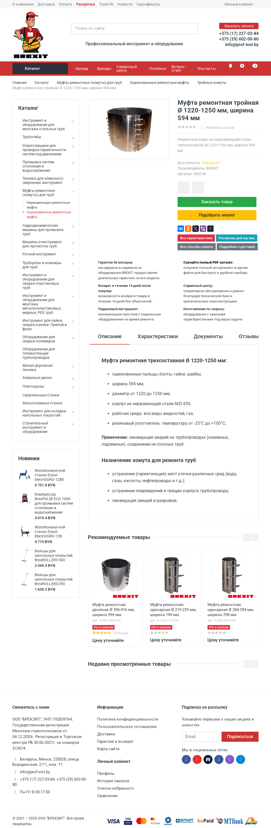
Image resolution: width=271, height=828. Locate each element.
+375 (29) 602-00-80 (239, 39)
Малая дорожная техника (35, 367)
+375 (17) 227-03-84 (239, 33)
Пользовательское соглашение (127, 726)
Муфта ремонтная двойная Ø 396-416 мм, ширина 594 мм (113, 609)
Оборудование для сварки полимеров (36, 339)
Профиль (105, 773)
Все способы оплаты (196, 247)
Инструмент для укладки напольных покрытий (42, 413)
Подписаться (240, 736)
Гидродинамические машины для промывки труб (41, 229)
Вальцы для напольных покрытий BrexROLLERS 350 (54, 579)
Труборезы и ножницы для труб (39, 265)
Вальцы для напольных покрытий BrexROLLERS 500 (54, 555)
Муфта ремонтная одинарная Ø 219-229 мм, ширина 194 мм (173, 609)
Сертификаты (148, 4)
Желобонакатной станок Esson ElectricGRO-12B (50, 531)
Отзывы (249, 336)
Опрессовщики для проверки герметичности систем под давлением (42, 149)
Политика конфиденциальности (127, 719)
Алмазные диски (35, 377)
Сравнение (107, 795)
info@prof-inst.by (242, 44)
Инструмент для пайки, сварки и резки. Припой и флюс (42, 324)
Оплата (65, 4)
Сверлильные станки (38, 395)
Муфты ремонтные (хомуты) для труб (36, 192)
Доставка (46, 4)
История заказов (113, 781)
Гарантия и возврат (115, 741)
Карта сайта (108, 748)
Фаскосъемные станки (40, 403)
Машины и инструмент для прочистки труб (40, 244)
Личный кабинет (240, 4)
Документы (208, 336)
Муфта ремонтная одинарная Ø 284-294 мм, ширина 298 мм (230, 609)
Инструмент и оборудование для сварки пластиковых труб (38, 281)
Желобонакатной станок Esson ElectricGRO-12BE (50, 475)
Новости (125, 4)
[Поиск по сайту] (129, 28)
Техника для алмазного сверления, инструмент (40, 180)
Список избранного (115, 788)
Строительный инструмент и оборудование (33, 427)
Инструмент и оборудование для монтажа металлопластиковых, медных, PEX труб (39, 304)
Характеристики (158, 336)
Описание (110, 336)
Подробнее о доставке (237, 247)
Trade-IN (106, 4)
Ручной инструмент (37, 254)
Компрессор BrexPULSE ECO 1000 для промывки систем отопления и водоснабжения (54, 503)
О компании (22, 4)
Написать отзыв (220, 127)
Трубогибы (29, 137)
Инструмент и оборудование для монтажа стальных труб (41, 124)
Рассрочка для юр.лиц (237, 238)
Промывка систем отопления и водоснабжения (36, 166)
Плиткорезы (31, 386)
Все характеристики (196, 238)
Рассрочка (85, 4)
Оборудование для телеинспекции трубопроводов (36, 353)
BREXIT (212, 168)
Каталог (41, 68)
